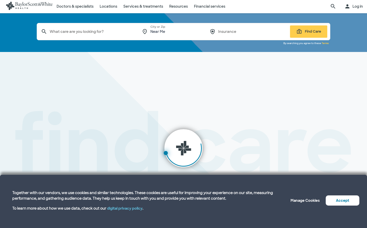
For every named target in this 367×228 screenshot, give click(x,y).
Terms (325, 43)
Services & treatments (143, 6)
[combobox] (92, 31)
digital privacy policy (124, 208)
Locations (108, 6)
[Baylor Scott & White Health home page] (29, 6)
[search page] (333, 6)
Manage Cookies (305, 200)
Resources (178, 6)
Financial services (209, 6)
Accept (342, 200)
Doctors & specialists (75, 6)
